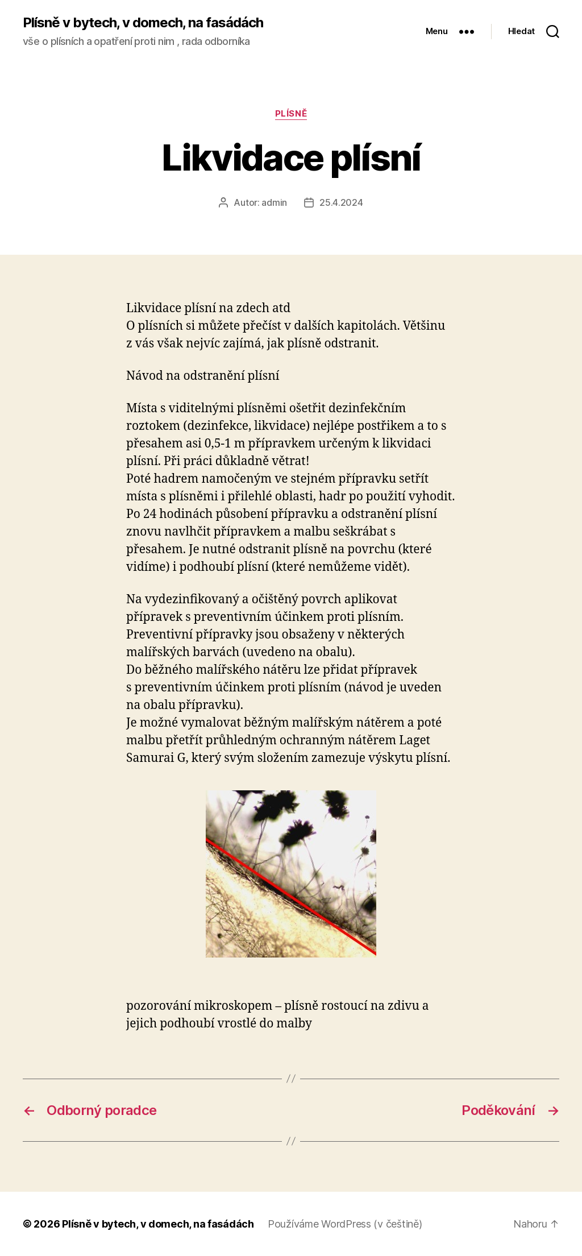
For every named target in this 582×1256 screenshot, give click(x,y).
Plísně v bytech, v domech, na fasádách (143, 23)
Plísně (291, 114)
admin (274, 202)
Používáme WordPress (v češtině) (345, 1224)
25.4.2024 (341, 202)
